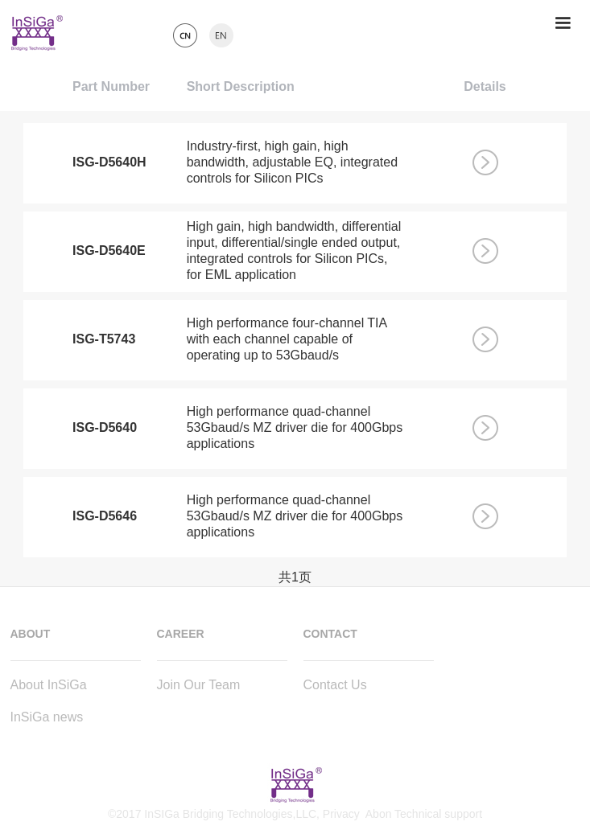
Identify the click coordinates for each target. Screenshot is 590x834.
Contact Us (335, 685)
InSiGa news (47, 717)
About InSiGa (48, 685)
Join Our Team (199, 685)
